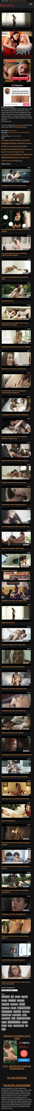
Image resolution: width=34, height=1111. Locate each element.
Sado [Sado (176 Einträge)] (28, 158)
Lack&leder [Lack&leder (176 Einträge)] (5, 155)
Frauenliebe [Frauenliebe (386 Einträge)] (12, 149)
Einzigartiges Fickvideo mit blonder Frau (14, 185)
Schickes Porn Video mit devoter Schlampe (15, 776)
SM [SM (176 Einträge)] (13, 161)
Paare (3, 134)
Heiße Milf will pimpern (9, 820)
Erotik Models (12, 130)
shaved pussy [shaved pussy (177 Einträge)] (6, 161)
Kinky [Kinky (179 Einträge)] (22, 152)
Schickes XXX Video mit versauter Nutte (14, 482)
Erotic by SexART (16, 136)
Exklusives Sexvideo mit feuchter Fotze (13, 644)
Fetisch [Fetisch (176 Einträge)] (17, 146)
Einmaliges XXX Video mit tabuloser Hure (14, 688)
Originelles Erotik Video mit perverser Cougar (15, 207)
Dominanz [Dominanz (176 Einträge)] (28, 143)
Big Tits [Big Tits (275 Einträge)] (21, 140)
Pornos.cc (7, 5)
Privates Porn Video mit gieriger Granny (14, 504)
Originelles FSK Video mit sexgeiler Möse (14, 600)
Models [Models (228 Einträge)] (17, 158)
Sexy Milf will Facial (8, 301)
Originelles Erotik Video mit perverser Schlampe (16, 347)
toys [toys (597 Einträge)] (17, 160)
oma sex (23, 1)
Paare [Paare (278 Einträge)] (22, 158)
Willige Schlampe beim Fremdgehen (12, 732)
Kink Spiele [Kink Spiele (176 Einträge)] (15, 152)
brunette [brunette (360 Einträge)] (12, 143)
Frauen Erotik (18, 132)
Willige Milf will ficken (8, 622)
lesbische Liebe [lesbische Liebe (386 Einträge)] (21, 154)
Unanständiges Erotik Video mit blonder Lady (15, 526)
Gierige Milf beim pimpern (9, 570)
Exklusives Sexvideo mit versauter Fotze (14, 369)
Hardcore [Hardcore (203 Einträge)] (29, 149)
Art (8, 132)
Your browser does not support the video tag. (17, 19)
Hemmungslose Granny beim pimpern (13, 666)
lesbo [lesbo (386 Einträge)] (30, 154)
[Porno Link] (17, 44)
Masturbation (26, 132)
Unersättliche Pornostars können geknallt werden (17, 754)
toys (6, 134)
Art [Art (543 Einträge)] (11, 140)
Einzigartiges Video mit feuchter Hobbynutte (15, 414)
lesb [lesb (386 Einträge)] (12, 154)
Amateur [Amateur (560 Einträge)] (5, 140)
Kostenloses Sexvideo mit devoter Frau (13, 710)
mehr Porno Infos (6, 121)
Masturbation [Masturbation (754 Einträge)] (7, 157)
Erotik (11, 132)
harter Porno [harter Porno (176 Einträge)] (6, 152)
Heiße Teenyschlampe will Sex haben (13, 548)
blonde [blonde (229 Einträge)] (27, 140)
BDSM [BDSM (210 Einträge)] (15, 140)
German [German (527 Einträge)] (21, 149)
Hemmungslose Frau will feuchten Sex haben (15, 798)
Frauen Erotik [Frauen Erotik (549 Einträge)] (24, 1008)
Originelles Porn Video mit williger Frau (13, 914)
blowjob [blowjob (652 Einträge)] (5, 143)
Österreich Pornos (14, 1)
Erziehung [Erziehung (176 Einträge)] (11, 146)
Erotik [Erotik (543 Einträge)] (4, 146)
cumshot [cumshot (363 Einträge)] (20, 143)
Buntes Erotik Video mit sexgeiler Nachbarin (15, 460)
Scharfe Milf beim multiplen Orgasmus (13, 960)
